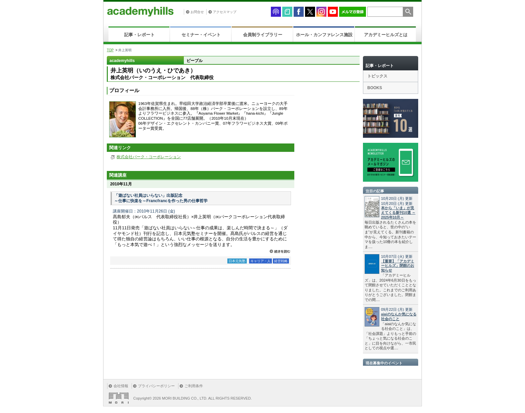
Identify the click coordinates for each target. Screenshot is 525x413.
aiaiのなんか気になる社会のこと (399, 316)
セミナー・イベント (201, 34)
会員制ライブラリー (262, 34)
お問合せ (197, 12)
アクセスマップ (224, 12)
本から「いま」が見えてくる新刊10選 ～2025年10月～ (398, 212)
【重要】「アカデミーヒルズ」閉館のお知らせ (397, 266)
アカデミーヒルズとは (385, 34)
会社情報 (121, 386)
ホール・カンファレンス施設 (324, 34)
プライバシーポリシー (156, 386)
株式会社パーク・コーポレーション (149, 157)
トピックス (377, 76)
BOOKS (374, 87)
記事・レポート (139, 34)
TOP (110, 50)
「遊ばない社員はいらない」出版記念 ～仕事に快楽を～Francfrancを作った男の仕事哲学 (161, 198)
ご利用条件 (193, 386)
